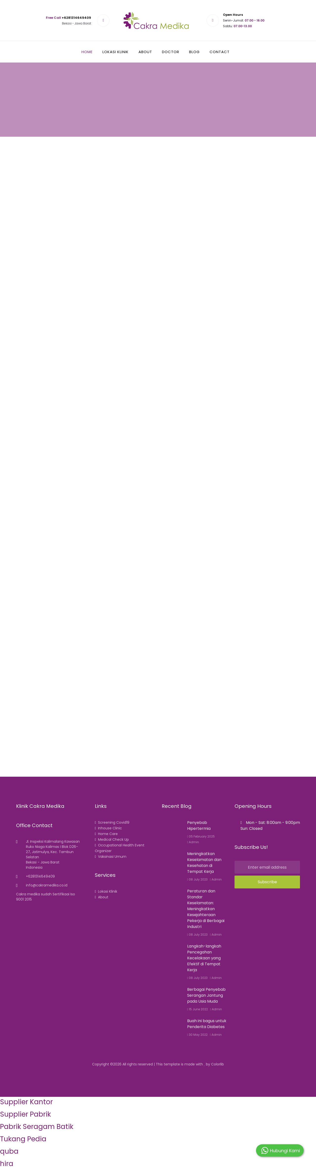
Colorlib (217, 1064)
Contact (220, 51)
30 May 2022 (197, 1035)
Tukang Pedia (23, 1139)
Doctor (170, 51)
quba (9, 1151)
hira (6, 1164)
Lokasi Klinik (115, 51)
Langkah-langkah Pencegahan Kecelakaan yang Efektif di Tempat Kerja (204, 958)
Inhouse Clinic (108, 828)
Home (87, 51)
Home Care (106, 833)
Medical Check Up (112, 839)
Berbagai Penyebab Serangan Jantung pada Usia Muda (206, 995)
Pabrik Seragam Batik (36, 1126)
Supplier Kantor (26, 1102)
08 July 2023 (197, 879)
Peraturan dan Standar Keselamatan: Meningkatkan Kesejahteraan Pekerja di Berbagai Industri (205, 908)
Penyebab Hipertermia (199, 825)
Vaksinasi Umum (110, 856)
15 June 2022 (197, 1009)
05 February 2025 (201, 836)
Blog (194, 51)
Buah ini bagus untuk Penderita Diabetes (206, 1024)
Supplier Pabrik (25, 1114)
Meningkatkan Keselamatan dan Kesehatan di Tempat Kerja (204, 862)
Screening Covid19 (112, 822)
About (145, 51)
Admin (193, 842)
